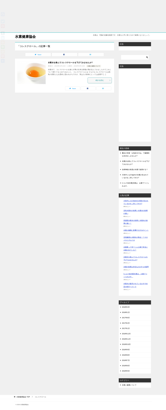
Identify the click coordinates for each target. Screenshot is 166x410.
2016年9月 (126, 350)
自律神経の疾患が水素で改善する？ (135, 169)
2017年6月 (126, 318)
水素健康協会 (25, 36)
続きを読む (103, 80)
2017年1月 (126, 328)
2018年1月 (126, 312)
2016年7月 (126, 360)
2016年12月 (126, 334)
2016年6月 (126, 366)
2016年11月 (126, 339)
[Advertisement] (69, 16)
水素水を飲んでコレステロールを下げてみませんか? (70, 63)
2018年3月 (126, 307)
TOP (23, 397)
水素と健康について (93, 66)
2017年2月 (126, 323)
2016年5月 (126, 371)
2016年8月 (126, 355)
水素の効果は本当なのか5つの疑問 (136, 267)
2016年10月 (126, 344)
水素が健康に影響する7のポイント (136, 230)
